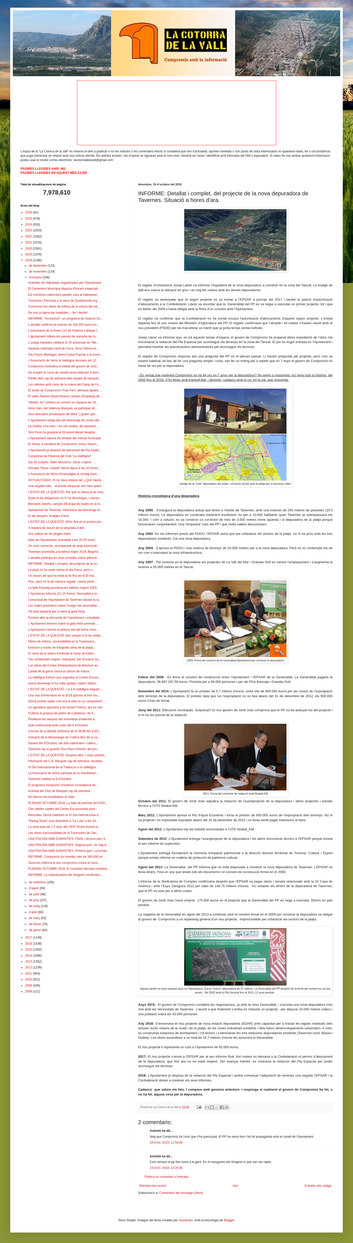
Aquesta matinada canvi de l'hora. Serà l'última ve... (63, 348)
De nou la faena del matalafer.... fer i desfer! (58, 312)
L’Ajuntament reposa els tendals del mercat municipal (64, 438)
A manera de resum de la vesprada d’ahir (56, 528)
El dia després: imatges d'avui (48, 516)
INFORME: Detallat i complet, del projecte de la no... (64, 564)
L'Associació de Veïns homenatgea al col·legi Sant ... (64, 474)
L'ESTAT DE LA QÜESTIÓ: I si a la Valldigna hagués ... (65, 689)
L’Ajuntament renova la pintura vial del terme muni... (63, 629)
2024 (29, 224)
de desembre (38, 265)
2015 (29, 949)
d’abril (33, 912)
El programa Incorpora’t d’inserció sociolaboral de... (63, 785)
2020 (29, 248)
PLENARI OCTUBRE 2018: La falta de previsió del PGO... (67, 803)
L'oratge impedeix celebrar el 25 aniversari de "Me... (63, 342)
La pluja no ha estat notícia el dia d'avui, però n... (61, 570)
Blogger (229, 1220)
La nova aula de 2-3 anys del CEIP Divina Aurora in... (64, 827)
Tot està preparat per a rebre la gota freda (56, 611)
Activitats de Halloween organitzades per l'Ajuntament (64, 283)
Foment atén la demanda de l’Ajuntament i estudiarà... (65, 617)
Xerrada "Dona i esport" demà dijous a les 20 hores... (64, 468)
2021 (29, 242)
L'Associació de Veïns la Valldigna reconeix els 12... (63, 360)
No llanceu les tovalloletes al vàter (51, 797)
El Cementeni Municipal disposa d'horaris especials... (64, 288)
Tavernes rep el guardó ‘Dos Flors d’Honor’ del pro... (63, 749)
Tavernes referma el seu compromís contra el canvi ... (64, 863)
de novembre (38, 271)
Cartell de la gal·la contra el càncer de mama (58, 671)
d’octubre (35, 277)
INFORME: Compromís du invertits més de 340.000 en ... (67, 856)
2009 (29, 985)
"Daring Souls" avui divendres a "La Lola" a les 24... (63, 821)
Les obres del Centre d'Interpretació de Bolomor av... (64, 665)
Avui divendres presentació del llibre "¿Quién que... (63, 414)
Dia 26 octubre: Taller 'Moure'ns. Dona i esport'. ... (62, 462)
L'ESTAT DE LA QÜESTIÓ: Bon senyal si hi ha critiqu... (65, 635)
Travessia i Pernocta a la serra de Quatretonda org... (64, 300)
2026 (29, 212)
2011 (29, 973)
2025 (29, 218)
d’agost (34, 888)
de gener (35, 930)
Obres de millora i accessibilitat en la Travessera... (62, 641)
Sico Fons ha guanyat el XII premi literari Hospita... (62, 432)
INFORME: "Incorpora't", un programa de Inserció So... (65, 318)
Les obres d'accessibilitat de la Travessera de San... (63, 833)
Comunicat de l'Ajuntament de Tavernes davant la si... (64, 600)
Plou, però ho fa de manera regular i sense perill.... (62, 581)
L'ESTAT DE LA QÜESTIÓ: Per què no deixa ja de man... (67, 492)
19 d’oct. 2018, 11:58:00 (166, 1142)
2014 (29, 955)
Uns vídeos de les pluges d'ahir (49, 534)
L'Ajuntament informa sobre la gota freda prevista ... (63, 623)
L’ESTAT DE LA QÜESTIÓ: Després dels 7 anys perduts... (67, 755)
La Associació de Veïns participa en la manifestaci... (63, 773)
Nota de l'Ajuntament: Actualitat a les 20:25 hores (61, 540)
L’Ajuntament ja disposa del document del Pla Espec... (65, 450)
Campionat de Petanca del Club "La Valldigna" (59, 456)
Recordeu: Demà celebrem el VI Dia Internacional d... (64, 815)
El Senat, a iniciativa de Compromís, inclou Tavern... (63, 444)
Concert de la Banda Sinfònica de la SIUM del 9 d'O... (64, 731)
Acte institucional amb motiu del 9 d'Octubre (58, 725)
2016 (29, 943)
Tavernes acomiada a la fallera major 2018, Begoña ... (65, 551)
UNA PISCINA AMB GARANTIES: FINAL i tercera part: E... (68, 839)
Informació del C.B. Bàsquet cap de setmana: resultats (65, 761)
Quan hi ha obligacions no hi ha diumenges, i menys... (65, 498)
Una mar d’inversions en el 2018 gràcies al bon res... (64, 695)
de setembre (38, 882)
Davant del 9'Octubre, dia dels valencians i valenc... (63, 743)
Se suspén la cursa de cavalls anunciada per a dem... (64, 372)
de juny (34, 900)
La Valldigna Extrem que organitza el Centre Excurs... (64, 677)
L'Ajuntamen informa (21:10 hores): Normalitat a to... (64, 593)
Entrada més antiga (318, 1186)
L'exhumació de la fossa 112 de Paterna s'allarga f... (63, 330)
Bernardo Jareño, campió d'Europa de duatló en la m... (65, 504)
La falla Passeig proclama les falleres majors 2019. (62, 588)
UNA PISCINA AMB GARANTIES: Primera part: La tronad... (68, 851)
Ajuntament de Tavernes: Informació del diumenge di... (65, 510)
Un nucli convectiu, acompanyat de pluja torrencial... (63, 546)
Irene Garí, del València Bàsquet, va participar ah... (62, 408)
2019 (29, 254)
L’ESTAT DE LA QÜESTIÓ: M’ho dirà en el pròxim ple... (65, 522)
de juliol (34, 894)
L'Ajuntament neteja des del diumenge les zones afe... (65, 420)
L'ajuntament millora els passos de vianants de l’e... (63, 336)
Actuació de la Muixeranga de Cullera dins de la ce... (64, 737)
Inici (235, 1186)
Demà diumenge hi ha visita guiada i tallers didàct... (63, 683)
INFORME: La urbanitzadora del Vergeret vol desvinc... (65, 875)
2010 (29, 979)
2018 (29, 260)
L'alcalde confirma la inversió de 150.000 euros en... (63, 324)
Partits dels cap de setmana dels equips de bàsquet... (64, 378)
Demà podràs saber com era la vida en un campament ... (67, 701)
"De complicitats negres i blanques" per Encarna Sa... (64, 659)
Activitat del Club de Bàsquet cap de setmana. (59, 791)
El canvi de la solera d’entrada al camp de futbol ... (62, 653)
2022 (29, 236)
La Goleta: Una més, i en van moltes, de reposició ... (64, 426)
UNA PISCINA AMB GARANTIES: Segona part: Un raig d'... (68, 845)
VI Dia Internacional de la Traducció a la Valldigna (62, 767)
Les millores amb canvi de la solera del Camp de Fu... (64, 384)
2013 (29, 961)
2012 (29, 967)
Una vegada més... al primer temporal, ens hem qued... (65, 486)
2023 (29, 230)
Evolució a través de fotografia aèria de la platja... (61, 647)
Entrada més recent (152, 1186)
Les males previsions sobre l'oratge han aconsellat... (63, 605)
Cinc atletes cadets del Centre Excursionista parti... (62, 809)
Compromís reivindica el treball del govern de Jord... (63, 366)
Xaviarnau (186, 1220)
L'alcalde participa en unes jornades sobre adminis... (64, 558)
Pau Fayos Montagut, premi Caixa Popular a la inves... (65, 354)
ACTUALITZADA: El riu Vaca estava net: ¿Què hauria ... (66, 480)
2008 (29, 991)
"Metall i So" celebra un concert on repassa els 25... (63, 402)
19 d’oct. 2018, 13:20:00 (166, 1168)
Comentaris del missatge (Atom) (181, 1193)
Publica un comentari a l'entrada (166, 1177)
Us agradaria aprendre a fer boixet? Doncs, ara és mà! (65, 707)
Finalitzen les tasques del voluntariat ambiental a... (62, 719)
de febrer (35, 924)
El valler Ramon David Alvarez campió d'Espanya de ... (65, 396)
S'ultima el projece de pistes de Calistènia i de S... (62, 713)
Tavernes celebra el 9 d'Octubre (49, 779)
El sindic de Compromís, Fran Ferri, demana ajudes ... (65, 390)
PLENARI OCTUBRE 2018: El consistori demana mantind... (68, 869)
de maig (35, 906)
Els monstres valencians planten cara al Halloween (62, 295)
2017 (29, 937)
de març (35, 918)
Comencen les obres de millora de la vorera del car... (64, 306)
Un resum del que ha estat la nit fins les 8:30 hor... (62, 576)
